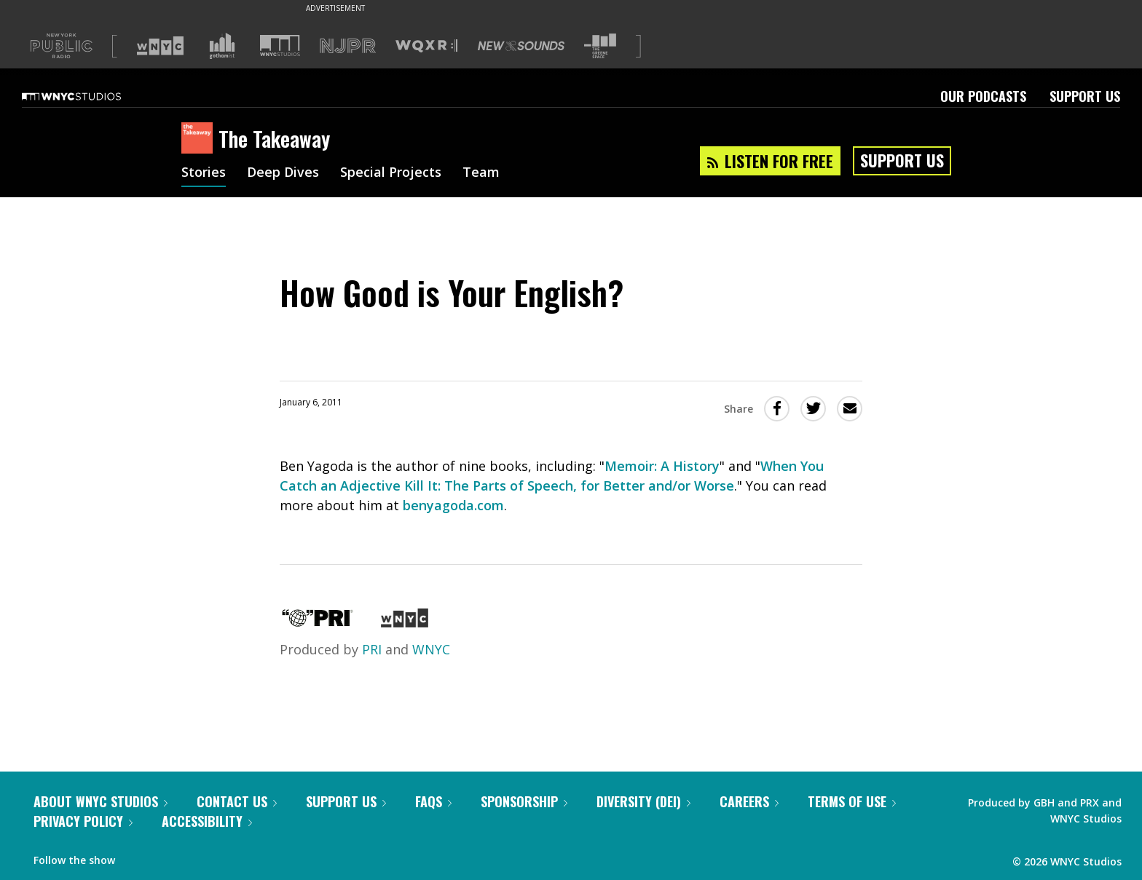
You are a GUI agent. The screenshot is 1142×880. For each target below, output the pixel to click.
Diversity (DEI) (643, 801)
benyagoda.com (453, 505)
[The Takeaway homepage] (199, 139)
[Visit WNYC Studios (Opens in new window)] (280, 45)
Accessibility (207, 821)
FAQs (433, 801)
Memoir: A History (662, 466)
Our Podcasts (983, 96)
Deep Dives (283, 173)
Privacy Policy (83, 821)
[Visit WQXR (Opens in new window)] (426, 46)
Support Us (1085, 96)
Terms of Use (852, 801)
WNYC (431, 649)
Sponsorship (524, 801)
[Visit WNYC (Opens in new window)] (160, 45)
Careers (749, 801)
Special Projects (390, 173)
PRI (372, 649)
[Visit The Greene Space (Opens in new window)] (600, 46)
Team (481, 173)
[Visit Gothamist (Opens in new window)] (222, 46)
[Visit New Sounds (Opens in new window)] (521, 46)
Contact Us (237, 801)
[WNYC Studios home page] (89, 96)
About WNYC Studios (101, 801)
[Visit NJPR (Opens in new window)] (348, 46)
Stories (203, 173)
